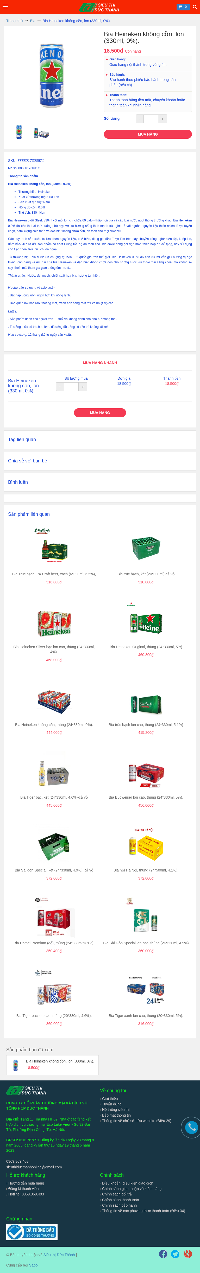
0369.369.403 (17, 1161)
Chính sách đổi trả (116, 1194)
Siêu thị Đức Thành (59, 1255)
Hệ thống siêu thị (115, 1109)
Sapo (33, 1265)
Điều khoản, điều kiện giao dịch (126, 1183)
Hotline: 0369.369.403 (25, 1194)
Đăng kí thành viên (22, 1189)
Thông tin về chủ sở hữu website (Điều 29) (135, 1121)
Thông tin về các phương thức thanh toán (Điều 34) (142, 1211)
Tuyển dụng (111, 1104)
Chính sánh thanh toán (119, 1200)
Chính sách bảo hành (118, 1205)
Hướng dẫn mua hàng (25, 1183)
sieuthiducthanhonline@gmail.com (34, 1167)
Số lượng (112, 118)
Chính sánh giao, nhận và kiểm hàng (130, 1189)
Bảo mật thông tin (115, 1115)
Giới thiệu (109, 1099)
